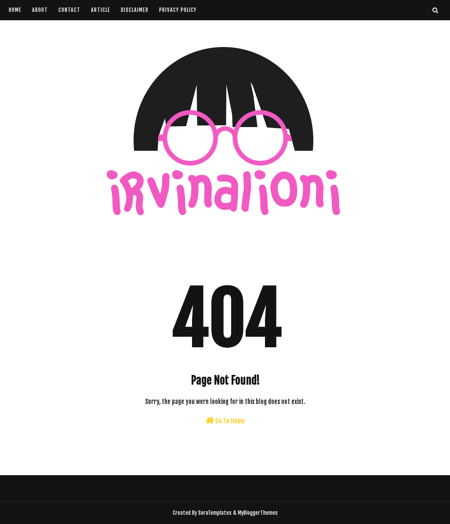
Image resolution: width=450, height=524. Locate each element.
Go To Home (225, 420)
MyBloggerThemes (258, 512)
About (40, 10)
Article (100, 10)
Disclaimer (135, 10)
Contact (69, 10)
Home (15, 10)
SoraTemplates (215, 512)
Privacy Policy (177, 10)
